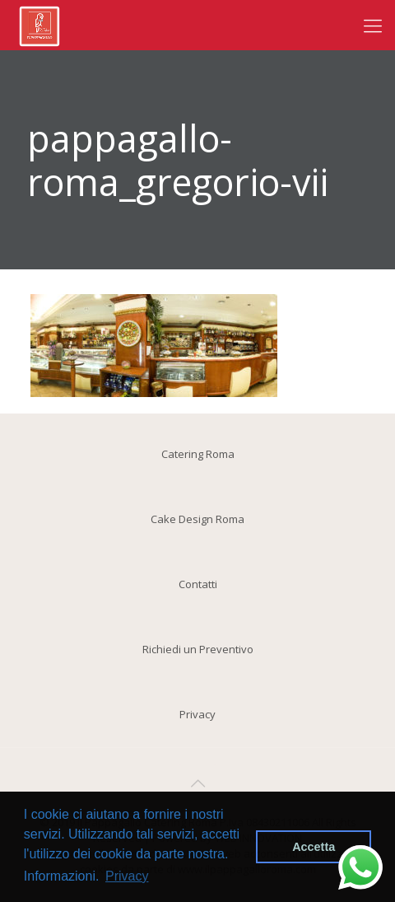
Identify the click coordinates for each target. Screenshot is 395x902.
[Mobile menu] (373, 25)
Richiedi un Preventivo (197, 649)
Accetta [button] (313, 846)
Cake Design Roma (197, 519)
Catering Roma (198, 453)
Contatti (198, 584)
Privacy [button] (126, 876)
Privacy (197, 714)
